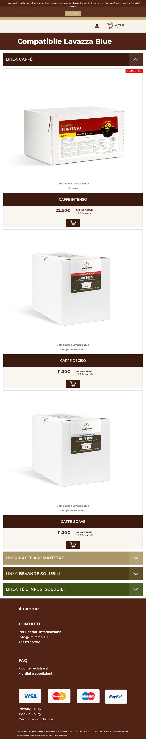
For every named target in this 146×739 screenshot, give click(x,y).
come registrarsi (34, 668)
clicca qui (83, 3)
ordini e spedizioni (36, 674)
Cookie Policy (30, 714)
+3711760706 (29, 642)
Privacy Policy (30, 709)
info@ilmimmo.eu (33, 637)
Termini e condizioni (36, 719)
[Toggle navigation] (22, 26)
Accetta (73, 13)
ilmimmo (29, 608)
